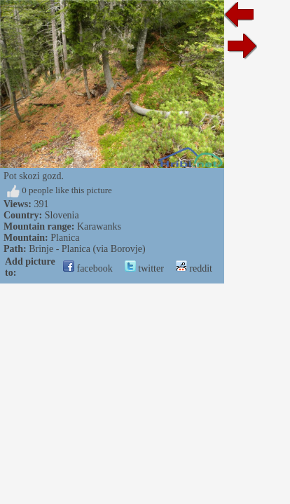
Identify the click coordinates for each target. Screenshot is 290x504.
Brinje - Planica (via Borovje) (87, 249)
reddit (194, 268)
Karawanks (99, 226)
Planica (64, 237)
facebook (88, 268)
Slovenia (62, 215)
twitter (144, 268)
